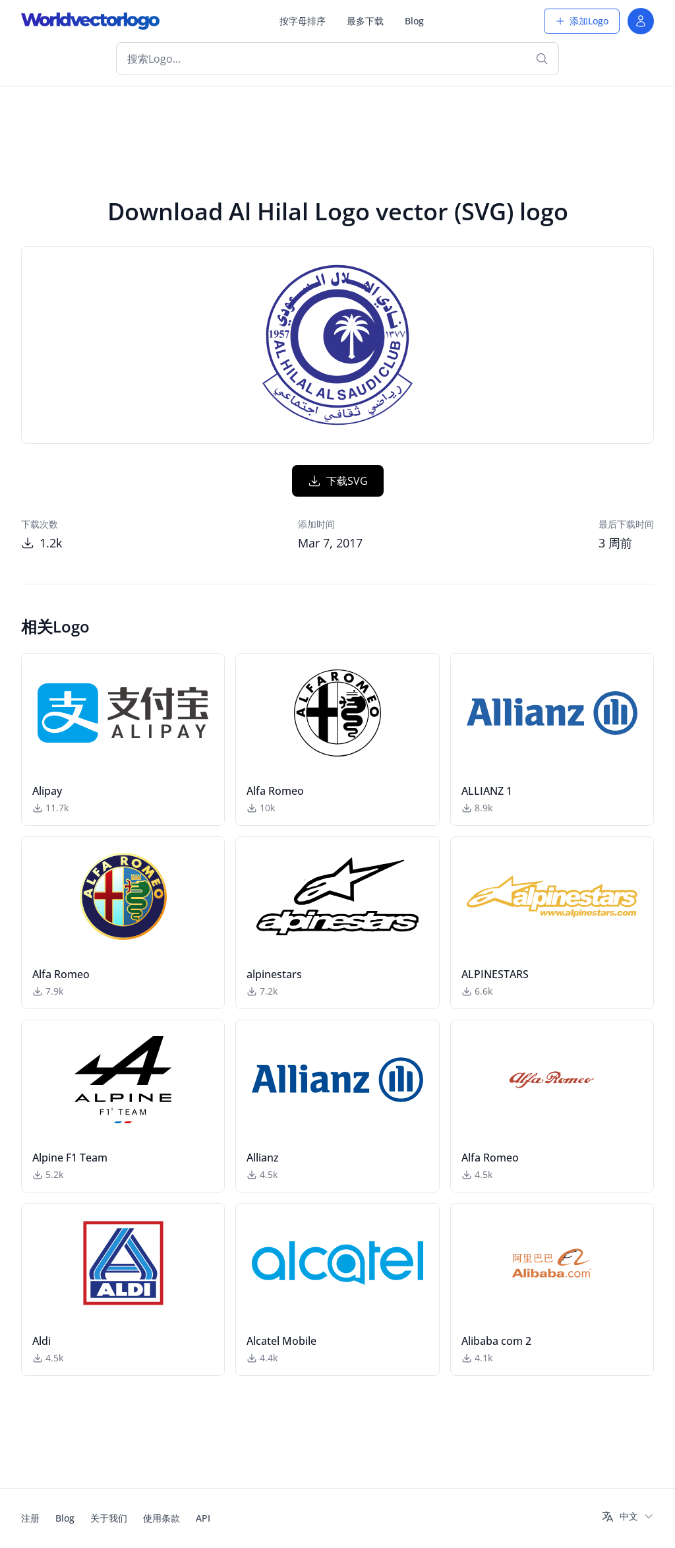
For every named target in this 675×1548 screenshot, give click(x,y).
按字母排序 (302, 21)
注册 (30, 1518)
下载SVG (338, 481)
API (203, 1518)
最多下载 (365, 21)
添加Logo (581, 21)
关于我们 (108, 1518)
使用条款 (161, 1518)
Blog (414, 21)
